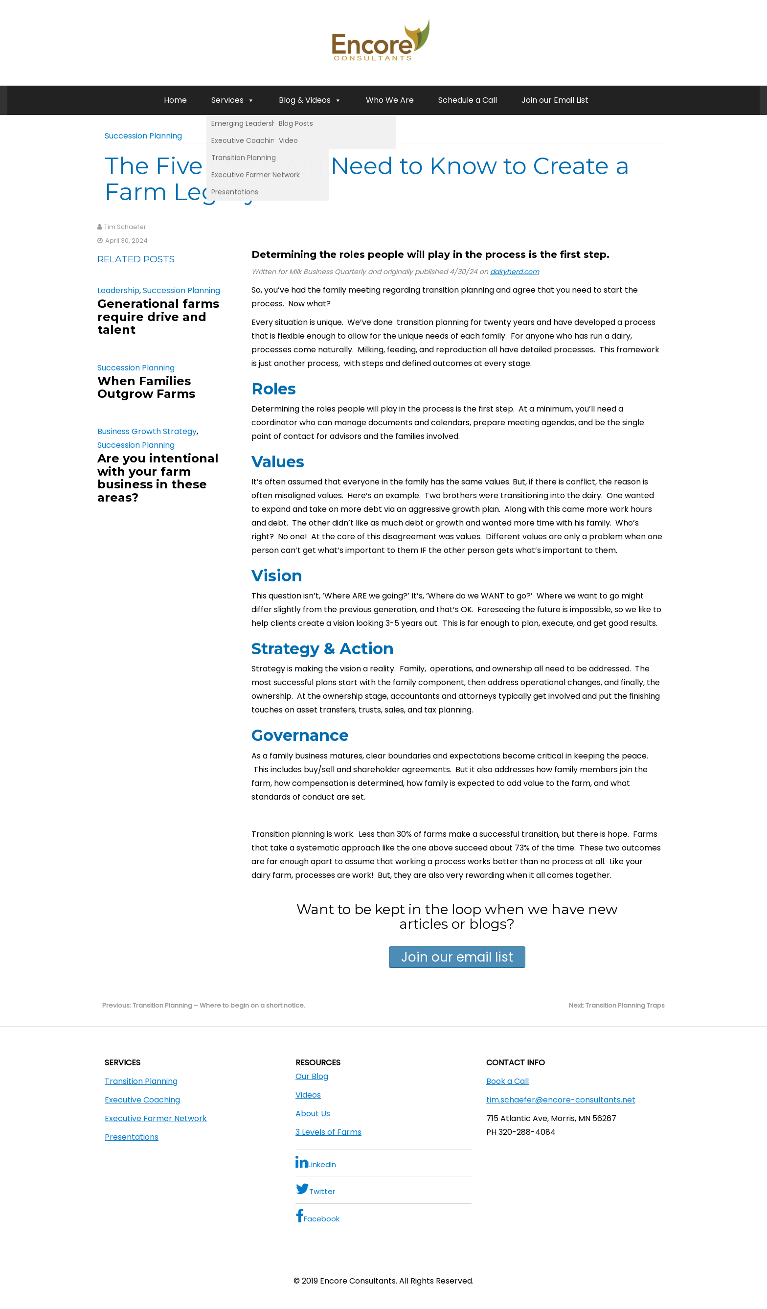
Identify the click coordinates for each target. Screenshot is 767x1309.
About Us (312, 1113)
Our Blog (311, 1076)
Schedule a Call (467, 100)
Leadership (118, 290)
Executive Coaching (142, 1099)
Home (175, 100)
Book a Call (507, 1081)
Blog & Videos (310, 100)
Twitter (315, 1188)
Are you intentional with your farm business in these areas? (158, 477)
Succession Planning (143, 135)
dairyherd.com (514, 271)
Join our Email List (554, 100)
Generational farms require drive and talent (158, 317)
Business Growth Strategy (147, 431)
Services (232, 100)
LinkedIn (315, 1162)
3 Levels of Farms (328, 1132)
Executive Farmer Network (156, 1118)
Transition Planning (141, 1081)
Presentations (131, 1137)
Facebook (317, 1216)
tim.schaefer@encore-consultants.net (560, 1099)
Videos (308, 1095)
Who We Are (390, 100)
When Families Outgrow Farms (146, 387)
